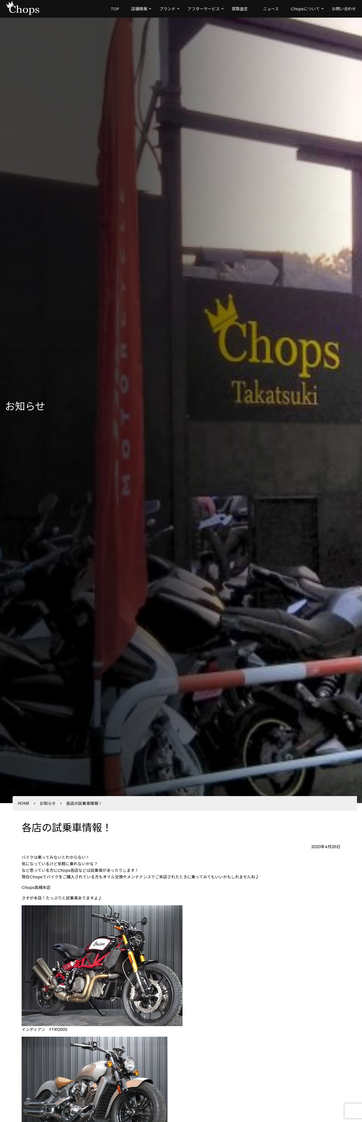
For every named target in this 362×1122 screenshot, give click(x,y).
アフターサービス (204, 9)
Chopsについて (305, 9)
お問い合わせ (344, 9)
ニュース (271, 9)
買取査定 (240, 9)
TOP (115, 9)
